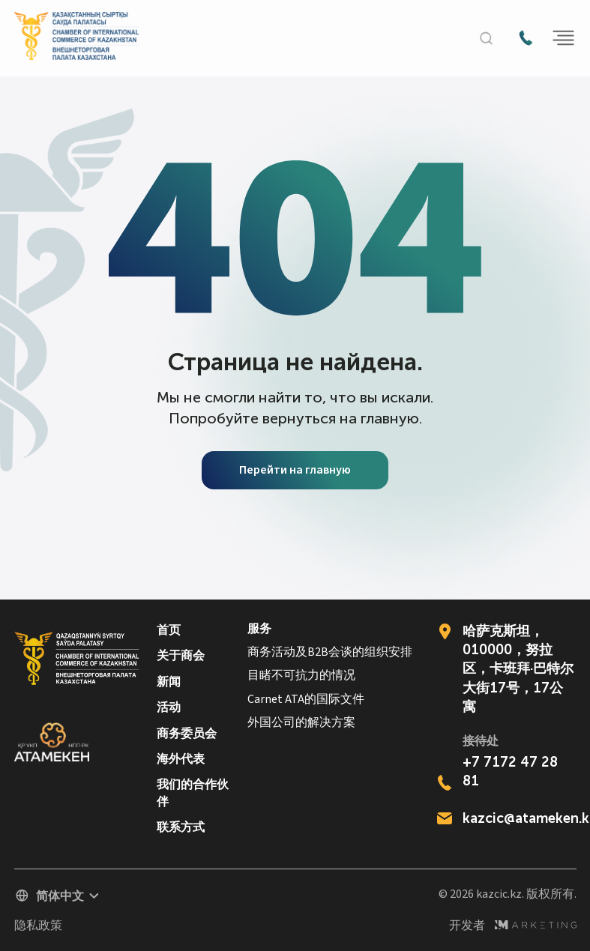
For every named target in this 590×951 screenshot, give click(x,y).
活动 (169, 707)
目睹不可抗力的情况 (301, 675)
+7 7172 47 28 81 (510, 771)
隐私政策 (38, 926)
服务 (259, 629)
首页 (169, 630)
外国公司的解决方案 (301, 723)
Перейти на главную (295, 470)
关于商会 (181, 655)
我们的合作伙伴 (193, 792)
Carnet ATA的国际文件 (305, 699)
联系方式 (181, 827)
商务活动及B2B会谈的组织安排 (329, 652)
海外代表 (181, 759)
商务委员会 (187, 733)
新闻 (169, 681)
